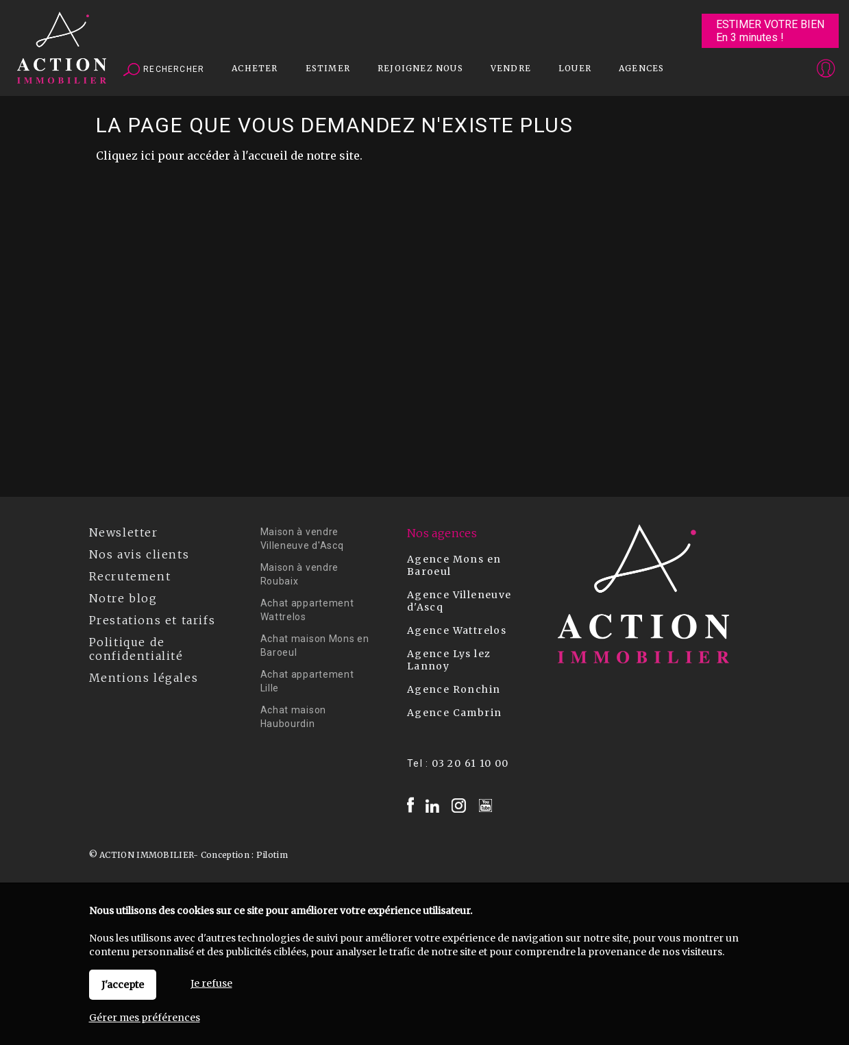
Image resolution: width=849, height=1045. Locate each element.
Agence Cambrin (454, 712)
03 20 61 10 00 (470, 763)
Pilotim (272, 855)
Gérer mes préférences (144, 1017)
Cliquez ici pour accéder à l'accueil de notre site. (229, 155)
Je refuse (211, 983)
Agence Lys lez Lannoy (449, 660)
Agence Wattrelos (456, 630)
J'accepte (122, 985)
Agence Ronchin (454, 689)
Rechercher (163, 70)
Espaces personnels (772, 70)
